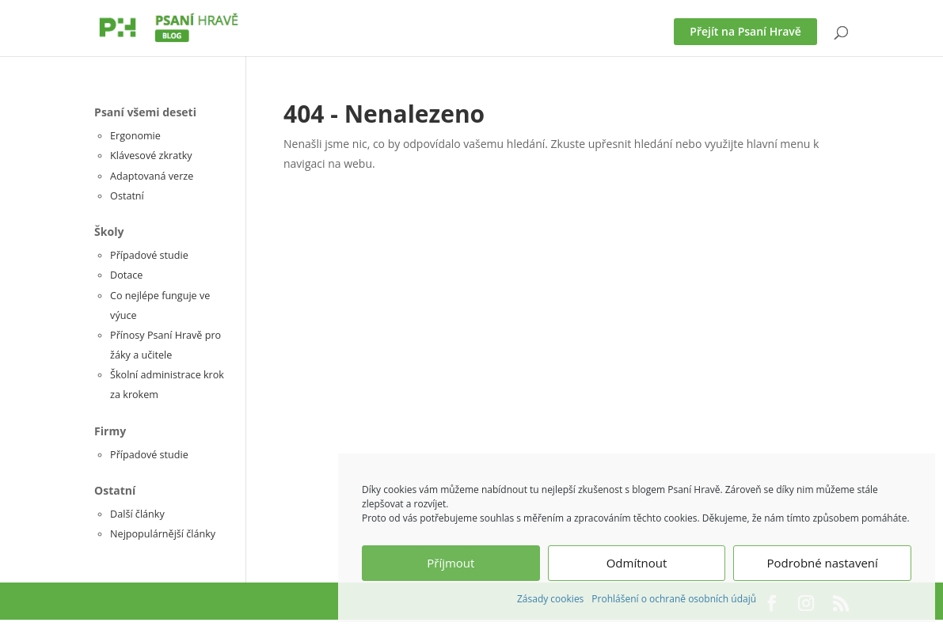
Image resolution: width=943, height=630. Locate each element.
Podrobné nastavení (822, 563)
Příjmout (450, 563)
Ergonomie (135, 135)
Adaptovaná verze (151, 176)
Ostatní (127, 196)
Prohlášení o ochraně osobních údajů (673, 598)
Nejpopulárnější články (162, 534)
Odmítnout (636, 563)
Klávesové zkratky (151, 155)
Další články (137, 514)
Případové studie (149, 255)
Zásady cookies (550, 598)
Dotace (126, 275)
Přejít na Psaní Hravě (745, 31)
